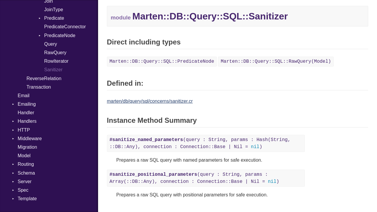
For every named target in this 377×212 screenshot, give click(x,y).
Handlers (27, 121)
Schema (26, 172)
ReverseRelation (44, 78)
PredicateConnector (65, 26)
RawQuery (55, 52)
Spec (23, 190)
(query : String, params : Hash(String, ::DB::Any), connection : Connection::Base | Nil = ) (200, 143)
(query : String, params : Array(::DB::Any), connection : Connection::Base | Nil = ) (194, 178)
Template (27, 198)
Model (24, 155)
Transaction (39, 87)
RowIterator (56, 61)
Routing (26, 164)
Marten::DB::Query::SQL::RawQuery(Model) (276, 61)
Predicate (54, 18)
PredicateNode (59, 35)
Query (50, 44)
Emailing (27, 104)
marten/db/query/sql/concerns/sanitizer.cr (150, 101)
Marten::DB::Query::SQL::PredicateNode (162, 61)
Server (25, 181)
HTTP (24, 129)
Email (23, 95)
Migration (27, 147)
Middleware (30, 138)
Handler (26, 112)
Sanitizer (53, 69)
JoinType (53, 9)
